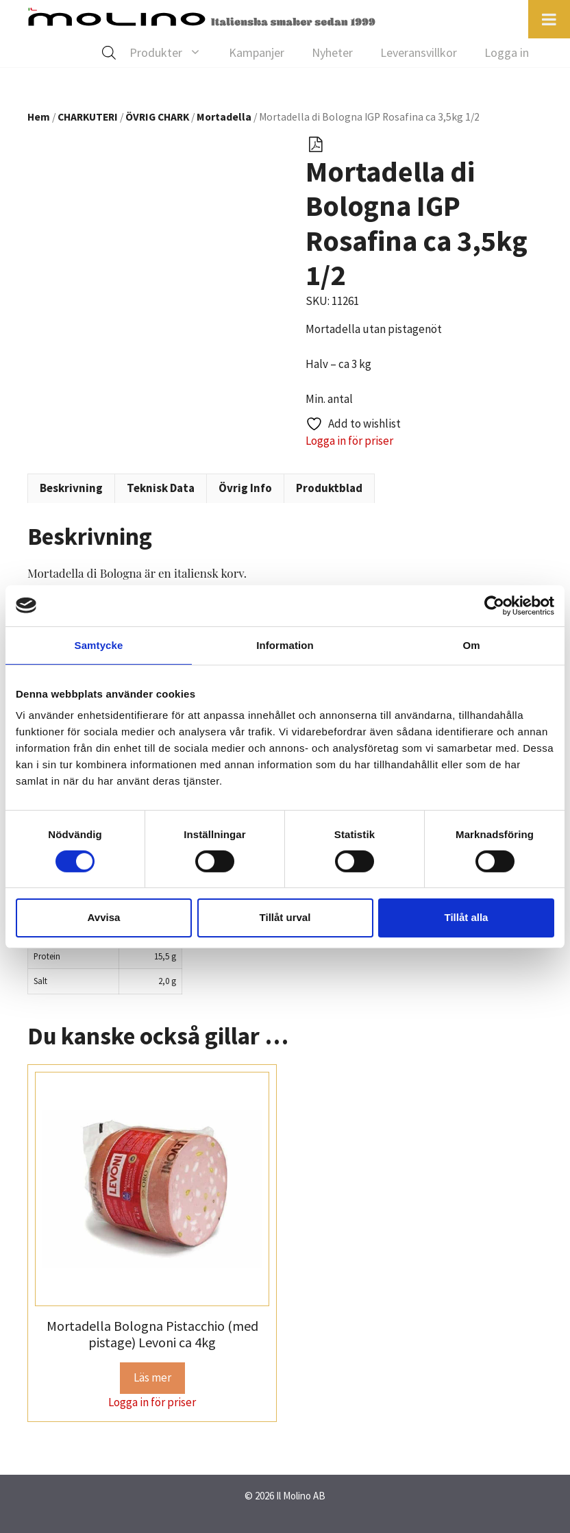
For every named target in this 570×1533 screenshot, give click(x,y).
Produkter (172, 52)
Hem (38, 116)
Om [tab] (471, 644)
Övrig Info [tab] (245, 487)
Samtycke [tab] (99, 644)
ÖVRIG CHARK (157, 116)
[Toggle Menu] (549, 19)
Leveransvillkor (418, 52)
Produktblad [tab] (329, 487)
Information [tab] (285, 644)
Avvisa (104, 917)
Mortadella (224, 116)
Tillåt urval (285, 917)
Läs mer (152, 1377)
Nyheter (332, 52)
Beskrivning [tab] (71, 487)
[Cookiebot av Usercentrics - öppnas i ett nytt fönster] (494, 605)
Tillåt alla (466, 917)
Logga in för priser (349, 440)
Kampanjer (256, 52)
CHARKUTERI (88, 116)
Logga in (506, 52)
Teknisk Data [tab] (161, 487)
